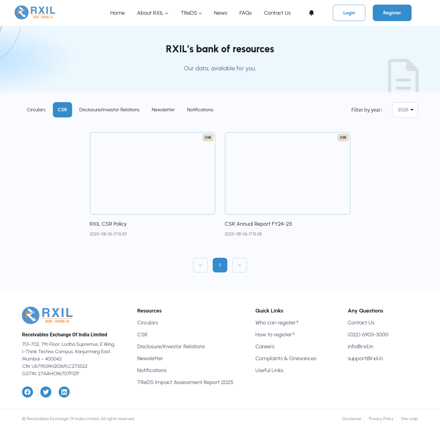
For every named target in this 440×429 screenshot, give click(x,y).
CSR (62, 110)
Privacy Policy (381, 418)
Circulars (36, 110)
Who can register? (277, 322)
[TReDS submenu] (200, 13)
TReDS (189, 12)
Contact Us (361, 322)
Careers (264, 346)
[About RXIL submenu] (166, 13)
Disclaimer (351, 418)
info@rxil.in (360, 346)
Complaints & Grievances (285, 358)
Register (392, 13)
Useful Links (269, 370)
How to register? (275, 334)
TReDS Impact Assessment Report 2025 (185, 382)
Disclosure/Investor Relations (109, 110)
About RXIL (150, 12)
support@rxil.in (365, 358)
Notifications (200, 110)
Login (349, 13)
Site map (409, 418)
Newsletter (163, 110)
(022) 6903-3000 (368, 334)
